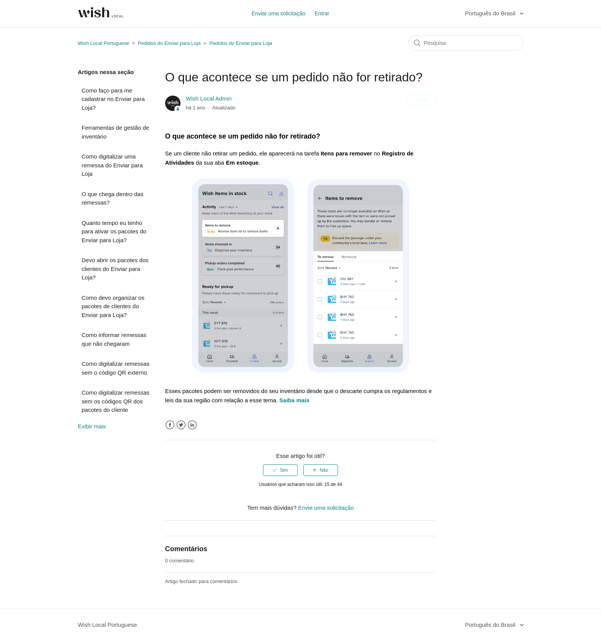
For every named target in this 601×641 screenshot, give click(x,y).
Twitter (181, 425)
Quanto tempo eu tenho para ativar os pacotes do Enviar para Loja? (114, 231)
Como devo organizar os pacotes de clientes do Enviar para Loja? (113, 306)
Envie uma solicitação (326, 507)
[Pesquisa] (465, 43)
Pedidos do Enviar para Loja (169, 43)
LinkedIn (192, 425)
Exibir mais (92, 426)
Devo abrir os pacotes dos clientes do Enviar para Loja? (115, 269)
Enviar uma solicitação (278, 13)
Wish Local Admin (209, 98)
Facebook (170, 425)
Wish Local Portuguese (103, 43)
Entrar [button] (322, 13)
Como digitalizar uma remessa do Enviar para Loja (112, 165)
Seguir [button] (421, 100)
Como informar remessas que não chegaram (114, 339)
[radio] (280, 470)
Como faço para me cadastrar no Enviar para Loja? (113, 99)
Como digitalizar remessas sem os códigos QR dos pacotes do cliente (116, 401)
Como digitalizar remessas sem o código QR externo (116, 368)
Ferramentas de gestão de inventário (115, 132)
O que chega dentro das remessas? (113, 198)
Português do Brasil (491, 13)
